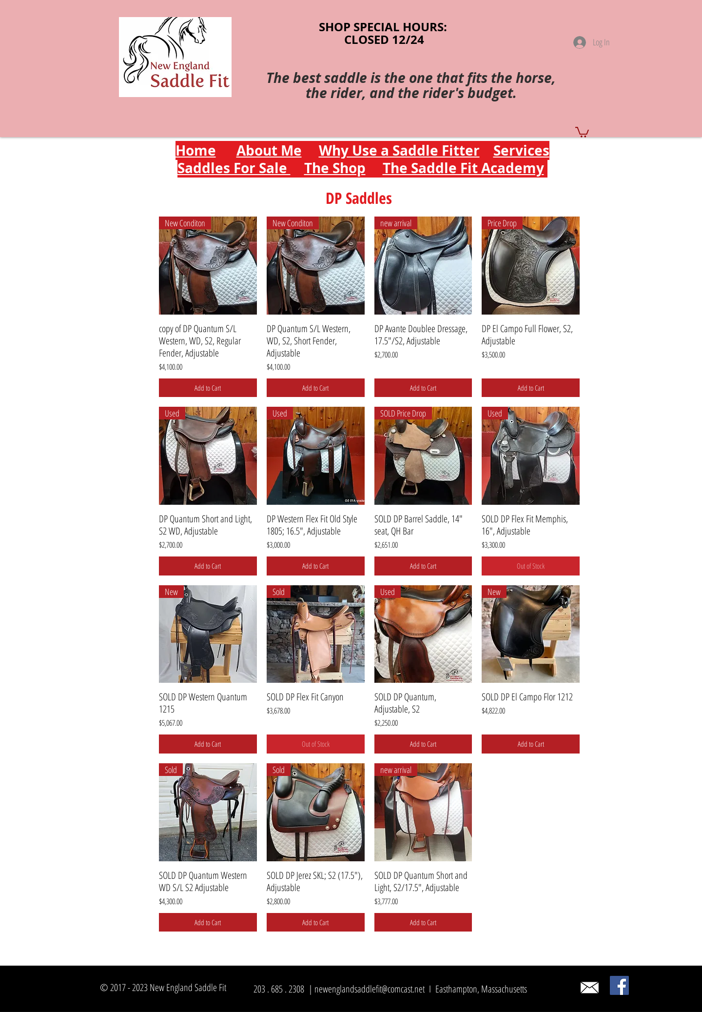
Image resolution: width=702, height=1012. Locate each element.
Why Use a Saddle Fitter (399, 150)
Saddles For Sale (234, 168)
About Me (269, 150)
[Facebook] (619, 985)
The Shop (335, 168)
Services (521, 150)
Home (196, 150)
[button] (582, 132)
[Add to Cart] (208, 387)
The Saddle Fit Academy (463, 168)
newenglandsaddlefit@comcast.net (369, 988)
